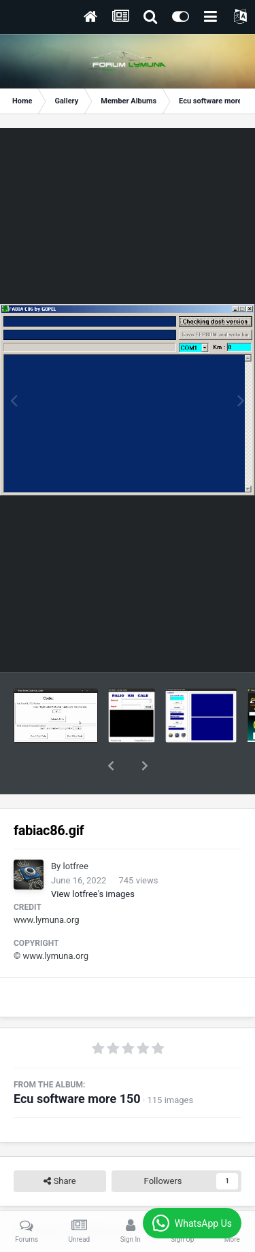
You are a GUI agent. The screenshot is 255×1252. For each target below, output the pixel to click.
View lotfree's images (93, 858)
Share (59, 1146)
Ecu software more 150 (77, 1063)
